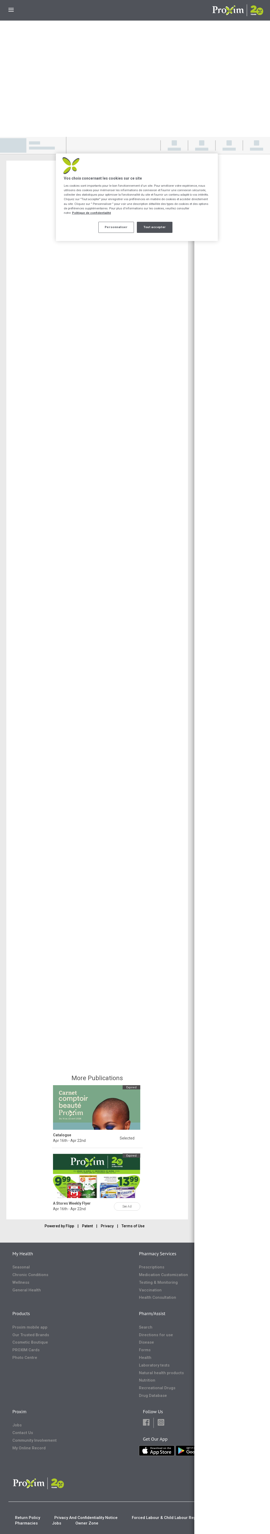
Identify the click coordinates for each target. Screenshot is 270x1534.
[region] (137, 197)
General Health (26, 1290)
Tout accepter (154, 227)
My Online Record (29, 1448)
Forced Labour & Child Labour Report (166, 1517)
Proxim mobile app (29, 1327)
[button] (146, 1423)
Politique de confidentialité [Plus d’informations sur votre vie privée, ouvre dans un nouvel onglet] (91, 213)
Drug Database (153, 1395)
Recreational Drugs (157, 1388)
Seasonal (21, 1267)
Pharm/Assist (152, 1313)
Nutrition (147, 1380)
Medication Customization (163, 1274)
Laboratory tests (154, 1365)
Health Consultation (157, 1297)
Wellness (20, 1282)
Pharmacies (26, 1523)
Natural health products (161, 1372)
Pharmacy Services (157, 1254)
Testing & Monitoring (158, 1282)
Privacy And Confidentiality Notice (86, 1517)
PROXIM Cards (26, 1350)
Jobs (17, 1425)
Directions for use (156, 1335)
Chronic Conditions (30, 1274)
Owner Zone (86, 1523)
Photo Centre (24, 1357)
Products (21, 1313)
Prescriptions (151, 1267)
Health (145, 1357)
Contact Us (22, 1432)
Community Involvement (34, 1440)
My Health (22, 1254)
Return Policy (27, 1517)
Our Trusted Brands (30, 1335)
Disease (146, 1342)
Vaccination (150, 1290)
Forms (145, 1350)
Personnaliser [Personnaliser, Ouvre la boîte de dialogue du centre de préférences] (116, 227)
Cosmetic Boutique (30, 1342)
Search (145, 1327)
